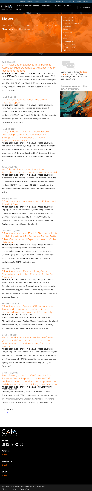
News (65, 29)
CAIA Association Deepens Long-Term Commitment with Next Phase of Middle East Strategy (28, 274)
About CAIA (68, 17)
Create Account (82, 2)
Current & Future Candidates (29, 2)
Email (4, 454)
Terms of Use (24, 489)
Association (70, 44)
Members (47, 2)
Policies (13, 489)
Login (69, 2)
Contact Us (59, 2)
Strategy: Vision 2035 (72, 23)
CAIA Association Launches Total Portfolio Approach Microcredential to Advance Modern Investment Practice (29, 67)
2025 (67, 35)
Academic (69, 41)
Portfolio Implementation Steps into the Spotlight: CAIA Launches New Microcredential (29, 171)
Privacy (4, 489)
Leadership (68, 20)
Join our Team (69, 50)
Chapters (67, 26)
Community (70, 47)
